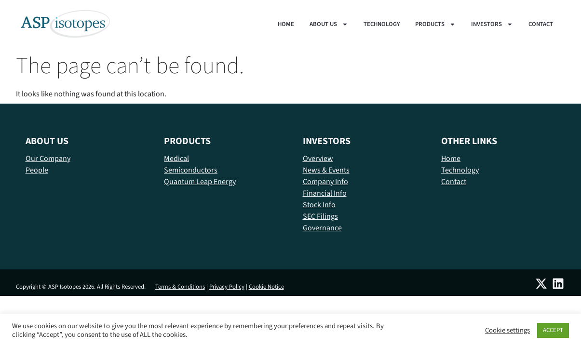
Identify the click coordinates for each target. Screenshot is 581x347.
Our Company (48, 158)
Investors (492, 24)
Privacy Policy (226, 286)
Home (286, 24)
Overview (318, 158)
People (37, 170)
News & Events (326, 170)
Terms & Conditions (180, 286)
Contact (540, 24)
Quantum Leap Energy (200, 181)
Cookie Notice (266, 286)
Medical (176, 158)
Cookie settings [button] (507, 330)
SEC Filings (320, 216)
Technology (382, 24)
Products (435, 24)
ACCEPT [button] (553, 330)
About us (329, 24)
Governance (322, 228)
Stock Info (319, 205)
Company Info (325, 181)
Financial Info (325, 193)
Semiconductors (190, 170)
